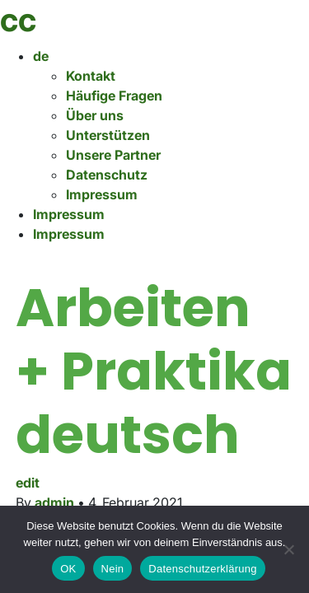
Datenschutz (106, 174)
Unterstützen (108, 135)
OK (68, 569)
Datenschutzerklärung (202, 569)
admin (54, 502)
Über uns (95, 115)
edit (28, 482)
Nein (112, 569)
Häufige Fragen (114, 95)
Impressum (102, 194)
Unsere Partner (113, 155)
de (41, 56)
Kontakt (90, 76)
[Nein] (288, 549)
